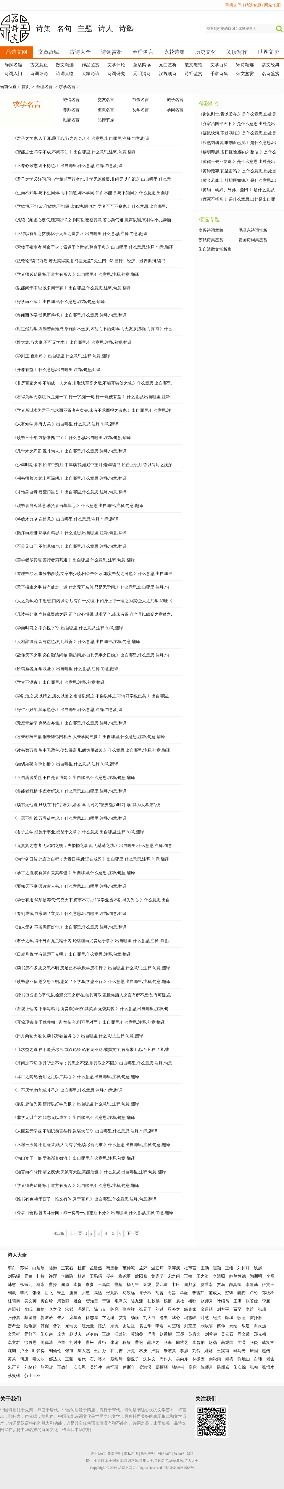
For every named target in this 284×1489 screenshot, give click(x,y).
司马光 (239, 1351)
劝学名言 (140, 110)
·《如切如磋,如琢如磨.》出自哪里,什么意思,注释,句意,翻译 (65, 764)
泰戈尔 (38, 1359)
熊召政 (47, 1367)
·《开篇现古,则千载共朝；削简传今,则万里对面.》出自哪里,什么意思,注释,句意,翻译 (88, 1022)
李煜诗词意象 (211, 230)
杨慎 (168, 1301)
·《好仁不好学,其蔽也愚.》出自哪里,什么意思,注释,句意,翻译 (67, 709)
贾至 (237, 1309)
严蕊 (155, 1351)
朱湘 (61, 1317)
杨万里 (133, 1284)
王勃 (205, 1268)
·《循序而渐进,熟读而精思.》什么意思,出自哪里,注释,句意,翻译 (69, 533)
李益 (250, 1309)
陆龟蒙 (30, 1326)
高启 (192, 1367)
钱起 (258, 1268)
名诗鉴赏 (271, 73)
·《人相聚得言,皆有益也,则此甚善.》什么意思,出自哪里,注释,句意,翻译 (76, 641)
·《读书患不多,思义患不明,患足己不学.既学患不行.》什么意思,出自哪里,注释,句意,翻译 (91, 981)
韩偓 (45, 1326)
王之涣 (202, 1276)
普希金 (14, 1326)
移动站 (179, 1453)
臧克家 (190, 1309)
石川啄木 (98, 1359)
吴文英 (30, 1301)
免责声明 (114, 1453)
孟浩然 (96, 1268)
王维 (229, 1268)
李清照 (219, 1276)
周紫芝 (182, 1342)
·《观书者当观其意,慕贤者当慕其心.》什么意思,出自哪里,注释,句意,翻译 (77, 505)
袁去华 (145, 1326)
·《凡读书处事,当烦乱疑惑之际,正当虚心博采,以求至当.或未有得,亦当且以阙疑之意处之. (92, 614)
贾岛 (221, 1284)
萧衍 (102, 1342)
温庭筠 (157, 1268)
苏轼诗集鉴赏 (211, 240)
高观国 (227, 1342)
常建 (245, 1326)
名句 (64, 29)
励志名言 (71, 120)
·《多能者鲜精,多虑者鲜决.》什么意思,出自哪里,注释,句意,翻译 (69, 791)
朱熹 (61, 1293)
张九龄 (112, 1293)
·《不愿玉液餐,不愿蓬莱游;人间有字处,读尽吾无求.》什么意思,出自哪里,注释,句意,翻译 (91, 1145)
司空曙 (174, 1326)
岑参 (89, 1284)
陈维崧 (223, 1367)
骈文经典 (271, 64)
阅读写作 (237, 52)
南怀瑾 (112, 1367)
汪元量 (88, 1326)
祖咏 (192, 1301)
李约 (24, 1293)
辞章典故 (176, 1461)
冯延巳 (84, 1309)
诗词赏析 (111, 52)
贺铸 (229, 1293)
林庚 (143, 1351)
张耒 (168, 1342)
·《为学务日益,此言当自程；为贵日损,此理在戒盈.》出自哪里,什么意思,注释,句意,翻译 (90, 859)
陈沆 (102, 1326)
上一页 (76, 1233)
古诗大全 (80, 52)
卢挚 (61, 1342)
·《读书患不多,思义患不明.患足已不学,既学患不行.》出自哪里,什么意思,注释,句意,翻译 (91, 968)
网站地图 (272, 5)
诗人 (105, 29)
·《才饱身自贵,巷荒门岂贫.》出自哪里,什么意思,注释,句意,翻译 (69, 492)
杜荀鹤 (14, 1301)
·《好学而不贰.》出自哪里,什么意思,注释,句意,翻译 (58, 301)
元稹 (28, 1276)
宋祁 (69, 1309)
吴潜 (241, 1342)
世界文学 (268, 52)
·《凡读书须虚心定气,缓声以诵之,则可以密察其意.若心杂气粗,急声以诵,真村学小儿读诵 (91, 220)
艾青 (123, 1317)
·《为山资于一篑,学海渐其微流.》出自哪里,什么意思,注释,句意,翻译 (73, 1158)
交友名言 (106, 100)
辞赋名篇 (13, 64)
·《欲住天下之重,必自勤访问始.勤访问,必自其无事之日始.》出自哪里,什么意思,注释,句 (90, 655)
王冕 (180, 1334)
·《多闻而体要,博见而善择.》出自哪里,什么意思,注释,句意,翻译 (69, 315)
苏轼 (24, 1268)
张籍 (262, 1309)
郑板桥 (268, 1293)
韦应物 (112, 1268)
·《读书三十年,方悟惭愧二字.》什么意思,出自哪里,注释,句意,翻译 (71, 437)
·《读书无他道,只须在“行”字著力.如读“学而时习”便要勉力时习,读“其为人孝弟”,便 (86, 805)
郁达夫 (55, 1359)
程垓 (126, 1342)
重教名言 (106, 110)
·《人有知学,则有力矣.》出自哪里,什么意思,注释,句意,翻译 (65, 424)
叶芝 (205, 1317)
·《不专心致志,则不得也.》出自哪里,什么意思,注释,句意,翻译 (67, 165)
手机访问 (233, 5)
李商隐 (67, 1276)
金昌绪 (207, 1309)
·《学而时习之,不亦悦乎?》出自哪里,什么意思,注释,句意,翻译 (67, 628)
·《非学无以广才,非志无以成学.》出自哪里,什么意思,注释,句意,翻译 (73, 1117)
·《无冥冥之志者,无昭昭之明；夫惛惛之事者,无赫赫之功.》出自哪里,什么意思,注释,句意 (92, 845)
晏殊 (110, 1276)
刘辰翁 (207, 1326)
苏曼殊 (14, 1375)
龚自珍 (47, 1301)
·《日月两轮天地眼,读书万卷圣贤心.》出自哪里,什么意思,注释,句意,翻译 (77, 1036)
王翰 (188, 1276)
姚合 (77, 1301)
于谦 (106, 1301)
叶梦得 (38, 1351)
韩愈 (12, 1284)
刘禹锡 (14, 1276)
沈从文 (149, 1359)
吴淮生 (96, 1367)
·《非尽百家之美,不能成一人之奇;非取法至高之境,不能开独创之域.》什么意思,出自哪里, (92, 383)
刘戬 (12, 1293)
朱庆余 (47, 1334)
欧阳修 (141, 1276)
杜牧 (40, 1276)
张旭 (69, 1351)
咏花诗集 (174, 52)
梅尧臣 (124, 1276)
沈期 (12, 1351)
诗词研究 (116, 73)
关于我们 (98, 1453)
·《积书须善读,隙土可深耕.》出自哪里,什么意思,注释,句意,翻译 (69, 478)
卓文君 (14, 1342)
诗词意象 (131, 1461)
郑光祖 (260, 1334)
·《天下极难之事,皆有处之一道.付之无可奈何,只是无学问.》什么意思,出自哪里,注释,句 (90, 587)
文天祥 (14, 1334)
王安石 (67, 1268)
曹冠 (139, 1342)
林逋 (82, 1276)
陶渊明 (256, 1276)
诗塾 (126, 29)
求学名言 (67, 87)
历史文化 (205, 52)
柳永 (40, 1284)
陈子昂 (145, 1293)
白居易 (38, 1268)
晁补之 (174, 1309)
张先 (131, 1351)
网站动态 (164, 1453)
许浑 (53, 1276)
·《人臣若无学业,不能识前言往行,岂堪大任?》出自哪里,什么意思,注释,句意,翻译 (84, 1131)
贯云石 (227, 1334)
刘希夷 (211, 1334)
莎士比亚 (32, 1375)
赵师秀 (207, 1301)
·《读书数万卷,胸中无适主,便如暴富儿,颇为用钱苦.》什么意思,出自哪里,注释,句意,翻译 (91, 750)
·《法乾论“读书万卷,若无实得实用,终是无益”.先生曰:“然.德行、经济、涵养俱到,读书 (88, 261)
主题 (85, 29)
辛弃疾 (174, 1268)
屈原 (65, 1284)
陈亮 (114, 1309)
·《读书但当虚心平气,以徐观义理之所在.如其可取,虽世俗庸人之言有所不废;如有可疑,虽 (91, 995)
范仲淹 (128, 1268)
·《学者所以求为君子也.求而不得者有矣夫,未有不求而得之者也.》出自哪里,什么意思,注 (91, 410)
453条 (59, 1233)
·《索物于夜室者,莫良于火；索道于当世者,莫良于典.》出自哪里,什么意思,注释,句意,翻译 (92, 247)
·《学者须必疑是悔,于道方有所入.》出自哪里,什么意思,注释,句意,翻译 (75, 274)
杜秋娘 (153, 1301)
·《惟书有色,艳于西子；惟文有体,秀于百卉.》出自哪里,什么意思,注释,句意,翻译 (84, 1199)
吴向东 (182, 1359)
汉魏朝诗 (168, 73)
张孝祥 (128, 1309)
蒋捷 (40, 1309)
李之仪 (55, 1309)
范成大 (215, 1293)
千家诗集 (219, 73)
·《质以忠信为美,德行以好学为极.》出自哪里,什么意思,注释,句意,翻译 (75, 1104)
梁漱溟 (145, 1367)
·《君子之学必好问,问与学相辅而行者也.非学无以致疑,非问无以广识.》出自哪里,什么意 (91, 179)
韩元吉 (116, 1351)
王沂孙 (100, 1351)
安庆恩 (79, 1367)
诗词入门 (13, 73)
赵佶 (266, 1351)
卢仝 (24, 1351)
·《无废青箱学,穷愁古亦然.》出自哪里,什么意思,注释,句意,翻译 (69, 723)
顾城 (229, 1317)
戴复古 (268, 1342)
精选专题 (253, 5)
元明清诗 (142, 73)
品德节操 (106, 120)
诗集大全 (146, 1461)
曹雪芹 (198, 1293)
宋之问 (174, 1276)
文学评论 (116, 64)
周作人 (165, 1359)
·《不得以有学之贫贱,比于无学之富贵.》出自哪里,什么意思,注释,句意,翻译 (79, 233)
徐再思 (30, 1342)
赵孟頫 (165, 1334)
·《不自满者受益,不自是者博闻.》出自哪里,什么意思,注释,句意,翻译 (73, 777)
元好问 (30, 1334)
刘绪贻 (30, 1367)
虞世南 (206, 1284)
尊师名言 (71, 110)
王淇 (237, 1301)
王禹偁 (96, 1276)
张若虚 (252, 1301)
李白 (12, 1268)
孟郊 (143, 1268)
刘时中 (75, 1342)
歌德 (241, 1317)
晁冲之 (153, 1342)
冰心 (176, 1317)
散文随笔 (193, 64)
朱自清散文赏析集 (215, 249)
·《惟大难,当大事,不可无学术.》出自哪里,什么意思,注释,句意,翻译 (72, 342)
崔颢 (217, 1268)
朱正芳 (14, 1367)
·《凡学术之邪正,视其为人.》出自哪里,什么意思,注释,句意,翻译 (69, 451)
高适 (98, 1293)
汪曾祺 (120, 1334)
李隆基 (252, 1284)
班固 (254, 1351)
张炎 (254, 1342)
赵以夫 (75, 1334)
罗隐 (85, 1293)
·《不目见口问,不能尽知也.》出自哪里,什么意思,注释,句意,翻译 (69, 546)
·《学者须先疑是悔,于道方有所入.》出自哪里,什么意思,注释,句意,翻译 (75, 1185)
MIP (190, 1453)
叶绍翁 (223, 1301)
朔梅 (229, 1359)
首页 (26, 87)
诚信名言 (71, 100)
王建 (106, 1334)
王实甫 (223, 1351)
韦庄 (176, 1284)
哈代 (82, 1359)
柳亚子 (133, 1359)
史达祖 (128, 1326)
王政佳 (63, 1367)
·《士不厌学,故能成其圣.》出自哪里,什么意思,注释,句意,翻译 (67, 1090)
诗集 (43, 29)
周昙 (171, 1293)
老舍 (270, 1359)
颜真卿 (235, 1284)
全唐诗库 (101, 1461)
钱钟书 (178, 1367)
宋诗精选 (245, 64)
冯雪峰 (190, 1317)
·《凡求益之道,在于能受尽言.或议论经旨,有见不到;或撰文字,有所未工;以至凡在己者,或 (90, 1049)
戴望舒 (30, 1317)
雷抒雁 (256, 1317)
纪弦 (217, 1317)
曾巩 (57, 1326)
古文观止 (39, 64)
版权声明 (148, 1453)
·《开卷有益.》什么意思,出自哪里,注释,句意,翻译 (56, 369)
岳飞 (49, 1293)
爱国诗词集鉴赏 (252, 240)
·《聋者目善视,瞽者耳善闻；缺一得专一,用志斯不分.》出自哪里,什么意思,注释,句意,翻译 (92, 1213)
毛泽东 (120, 1301)
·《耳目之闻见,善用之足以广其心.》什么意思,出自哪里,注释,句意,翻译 (75, 1077)
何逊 (24, 1359)
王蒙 (69, 1359)
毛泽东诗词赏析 (252, 230)
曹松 (90, 1342)
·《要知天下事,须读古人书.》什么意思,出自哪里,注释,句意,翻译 (69, 886)
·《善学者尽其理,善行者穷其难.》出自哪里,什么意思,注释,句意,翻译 (73, 560)
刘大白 (149, 1317)
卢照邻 (14, 1309)
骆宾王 (268, 1284)
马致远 (128, 1293)
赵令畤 (92, 1334)
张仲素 (14, 1317)
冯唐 (151, 1334)
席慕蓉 (75, 1317)
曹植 (118, 1284)
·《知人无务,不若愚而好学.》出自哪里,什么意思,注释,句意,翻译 (69, 927)
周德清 (47, 1342)
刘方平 (223, 1309)
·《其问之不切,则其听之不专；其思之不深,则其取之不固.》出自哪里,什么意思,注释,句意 (92, 1063)
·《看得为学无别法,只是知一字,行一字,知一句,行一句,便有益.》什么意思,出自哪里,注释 (91, 397)
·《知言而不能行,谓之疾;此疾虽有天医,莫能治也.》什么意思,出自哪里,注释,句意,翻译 (89, 1172)
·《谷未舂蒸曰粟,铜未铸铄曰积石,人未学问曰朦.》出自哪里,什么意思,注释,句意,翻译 (88, 737)
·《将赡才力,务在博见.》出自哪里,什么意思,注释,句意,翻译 (65, 519)
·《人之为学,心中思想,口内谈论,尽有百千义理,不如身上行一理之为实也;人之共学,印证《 (92, 601)
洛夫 (163, 1317)
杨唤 (135, 1317)
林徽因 (198, 1359)
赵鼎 (213, 1342)
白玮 (258, 1359)
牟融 (184, 1293)
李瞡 (28, 1309)
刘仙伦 (55, 1351)
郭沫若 (47, 1317)
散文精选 (65, 64)
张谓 (114, 1342)
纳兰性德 (237, 1276)
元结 (233, 1326)
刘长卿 (243, 1268)
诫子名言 (175, 100)
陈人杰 (84, 1351)
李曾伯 (198, 1342)
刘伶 (196, 1351)
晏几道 (161, 1284)
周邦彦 (190, 1284)
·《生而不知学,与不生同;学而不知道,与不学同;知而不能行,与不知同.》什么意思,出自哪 (90, 193)
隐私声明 (131, 1453)
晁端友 (71, 1326)
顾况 (114, 1326)
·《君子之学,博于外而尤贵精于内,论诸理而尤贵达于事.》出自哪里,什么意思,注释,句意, (90, 941)
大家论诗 (90, 73)
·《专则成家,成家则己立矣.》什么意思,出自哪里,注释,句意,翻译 (69, 913)
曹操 (53, 1284)
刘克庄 (190, 1326)
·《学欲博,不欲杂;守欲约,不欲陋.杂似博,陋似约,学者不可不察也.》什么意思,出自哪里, (89, 206)
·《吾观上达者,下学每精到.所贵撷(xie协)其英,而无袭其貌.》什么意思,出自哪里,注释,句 (90, 1009)
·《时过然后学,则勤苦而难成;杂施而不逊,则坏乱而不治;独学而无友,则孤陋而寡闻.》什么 (92, 329)
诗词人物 (65, 73)
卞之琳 (108, 1317)
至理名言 (143, 52)
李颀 (266, 1301)
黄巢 (12, 1359)
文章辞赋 (48, 52)
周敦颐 (63, 1301)
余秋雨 (215, 1359)
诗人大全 (17, 1255)
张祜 (254, 1367)
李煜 (270, 1276)
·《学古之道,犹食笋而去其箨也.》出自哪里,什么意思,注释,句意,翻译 (73, 873)
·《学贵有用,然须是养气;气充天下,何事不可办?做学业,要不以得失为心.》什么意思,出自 (91, 900)
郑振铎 (162, 1367)
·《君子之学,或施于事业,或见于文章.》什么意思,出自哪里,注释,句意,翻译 (78, 832)
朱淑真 (170, 1351)
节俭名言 (140, 100)
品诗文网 (16, 52)
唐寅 (73, 1293)
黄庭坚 (157, 1276)
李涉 (184, 1351)
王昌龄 (104, 1284)
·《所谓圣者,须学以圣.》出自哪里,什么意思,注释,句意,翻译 (65, 669)
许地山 (244, 1359)
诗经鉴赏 (193, 73)
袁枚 (180, 1301)
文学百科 (219, 64)
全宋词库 (116, 1461)
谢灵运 (260, 1326)
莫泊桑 (137, 1334)
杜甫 (82, 1268)
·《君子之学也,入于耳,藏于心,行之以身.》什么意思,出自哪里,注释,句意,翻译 (80, 138)
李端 (159, 1326)
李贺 (77, 1284)
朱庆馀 (239, 1367)
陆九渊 (137, 1301)
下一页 (133, 1233)
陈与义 (100, 1309)
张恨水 (268, 1367)
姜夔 (241, 1293)
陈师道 (207, 1367)
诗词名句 (161, 1461)
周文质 (244, 1334)
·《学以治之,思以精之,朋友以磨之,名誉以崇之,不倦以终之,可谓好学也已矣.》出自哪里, (90, 696)
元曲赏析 (168, 64)
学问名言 (175, 110)
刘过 (159, 1309)
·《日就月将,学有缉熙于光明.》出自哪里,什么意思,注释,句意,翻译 (71, 954)
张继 (36, 1293)
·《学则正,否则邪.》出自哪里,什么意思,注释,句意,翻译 (61, 356)
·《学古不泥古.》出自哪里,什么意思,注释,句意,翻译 (58, 682)
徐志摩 (92, 1317)
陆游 (53, 1268)
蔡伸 (221, 1326)
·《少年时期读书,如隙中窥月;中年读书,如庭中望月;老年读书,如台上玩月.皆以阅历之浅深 (92, 465)
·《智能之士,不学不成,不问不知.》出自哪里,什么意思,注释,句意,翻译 (74, 152)
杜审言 (190, 1268)
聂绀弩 (116, 1359)
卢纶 (253, 1293)
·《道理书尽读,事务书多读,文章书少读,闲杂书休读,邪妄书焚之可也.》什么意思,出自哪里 (92, 573)
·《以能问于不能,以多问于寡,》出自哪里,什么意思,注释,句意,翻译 (71, 288)
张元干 (145, 1309)
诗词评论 (39, 73)
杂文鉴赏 (245, 73)
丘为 (61, 1334)
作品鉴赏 (90, 64)
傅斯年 (129, 1367)
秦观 (147, 1284)
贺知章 (92, 1301)
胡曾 (159, 1293)
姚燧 (208, 1351)
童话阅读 (142, 64)
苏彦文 (194, 1334)
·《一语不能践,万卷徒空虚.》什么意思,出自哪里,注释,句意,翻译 (69, 818)
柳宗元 (26, 1284)
